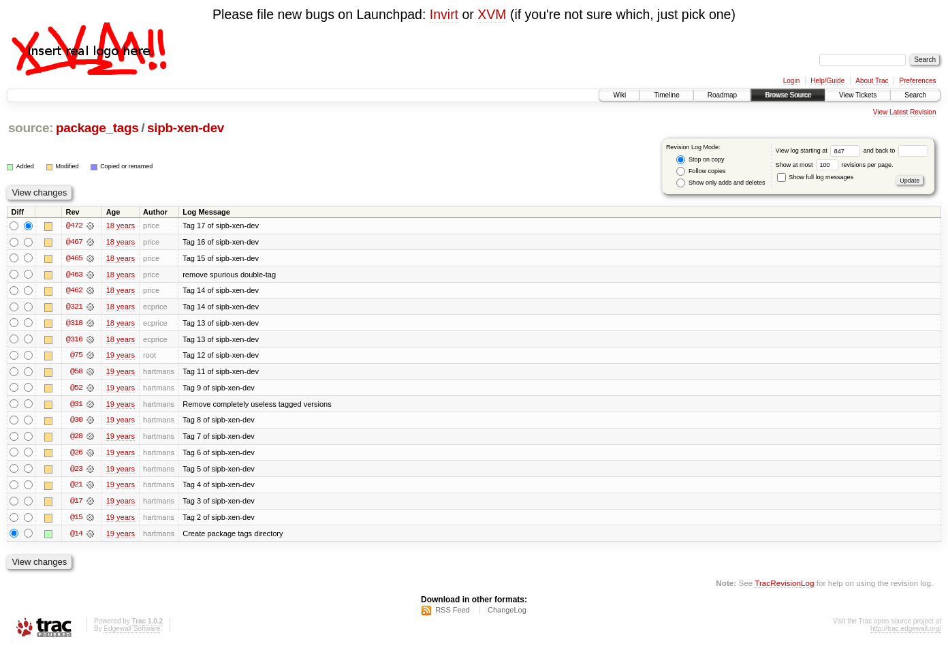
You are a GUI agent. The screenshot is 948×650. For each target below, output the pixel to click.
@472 (74, 225)
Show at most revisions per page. (835, 164)
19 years (120, 356)
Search (915, 95)
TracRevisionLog (784, 585)
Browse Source (788, 95)
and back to (896, 150)
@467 (74, 241)
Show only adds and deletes (720, 183)
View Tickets (857, 95)
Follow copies (700, 171)
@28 (76, 438)
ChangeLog (507, 613)
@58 (76, 372)
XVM (491, 14)
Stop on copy (700, 159)
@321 (74, 307)
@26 (76, 454)
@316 (74, 340)
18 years (120, 225)
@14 (76, 536)
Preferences (918, 80)
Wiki (619, 95)
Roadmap (722, 95)
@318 (74, 323)
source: (30, 128)
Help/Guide (827, 80)
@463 (74, 274)
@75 (76, 356)
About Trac (871, 80)
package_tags (97, 128)
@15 (76, 519)
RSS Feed (452, 613)
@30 (76, 421)
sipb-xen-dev (185, 128)
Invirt (444, 14)
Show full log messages (815, 177)
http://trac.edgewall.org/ (905, 632)
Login (791, 80)
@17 (76, 503)
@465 (74, 258)
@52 (76, 389)
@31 (76, 405)
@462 (74, 290)
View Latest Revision (904, 112)
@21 (76, 487)
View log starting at (820, 150)
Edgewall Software (132, 632)
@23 (76, 470)
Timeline (666, 95)
